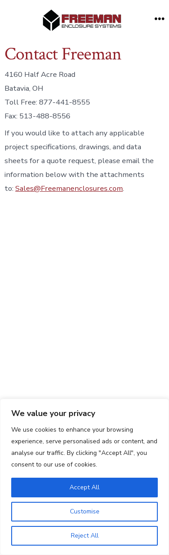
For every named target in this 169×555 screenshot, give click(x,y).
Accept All (84, 487)
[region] (84, 477)
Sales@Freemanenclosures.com (69, 188)
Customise (85, 511)
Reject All (85, 535)
